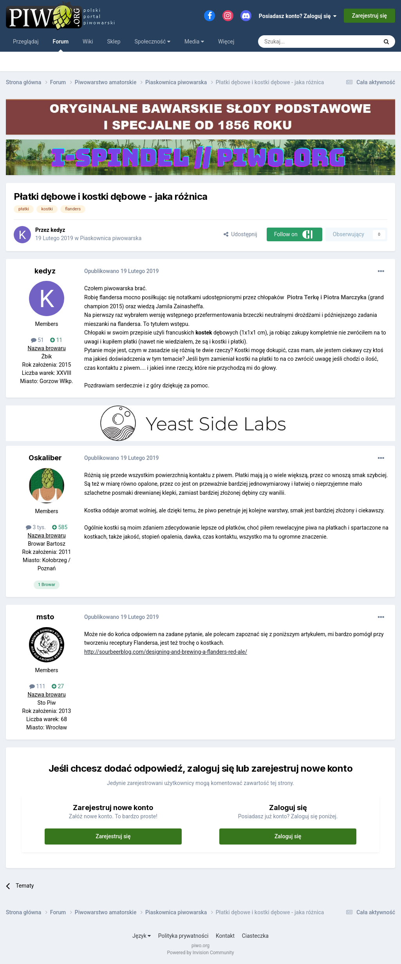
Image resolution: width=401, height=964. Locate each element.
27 (58, 686)
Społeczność (152, 41)
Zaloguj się (288, 836)
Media (194, 41)
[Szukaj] (299, 41)
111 (37, 686)
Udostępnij (240, 234)
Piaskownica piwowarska (110, 238)
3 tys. (36, 527)
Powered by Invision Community (200, 952)
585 (59, 527)
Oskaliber (45, 458)
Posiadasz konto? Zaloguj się (298, 16)
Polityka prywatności (183, 936)
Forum (61, 45)
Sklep (113, 41)
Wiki (88, 41)
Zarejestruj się (369, 16)
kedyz (58, 230)
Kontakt (225, 936)
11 (56, 340)
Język (141, 936)
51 (37, 340)
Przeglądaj (26, 41)
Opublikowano (121, 271)
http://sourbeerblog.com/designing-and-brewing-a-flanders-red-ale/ (165, 652)
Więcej (226, 41)
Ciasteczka (255, 936)
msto (45, 617)
